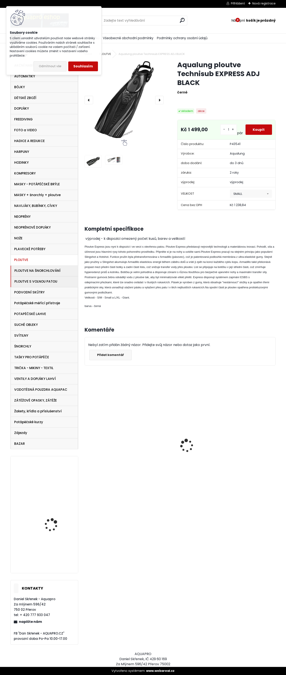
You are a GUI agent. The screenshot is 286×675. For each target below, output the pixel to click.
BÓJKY (19, 87)
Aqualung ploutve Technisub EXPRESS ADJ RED (55, 519)
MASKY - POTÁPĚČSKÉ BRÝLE (37, 184)
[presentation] (89, 100)
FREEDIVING (23, 119)
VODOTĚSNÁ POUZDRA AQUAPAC (40, 389)
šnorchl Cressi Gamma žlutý (252, 477)
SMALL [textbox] (237, 194)
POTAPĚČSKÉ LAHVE (30, 314)
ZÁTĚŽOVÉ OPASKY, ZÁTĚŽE (35, 400)
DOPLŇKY (21, 108)
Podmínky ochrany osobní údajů (182, 38)
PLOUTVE (21, 260)
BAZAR (19, 443)
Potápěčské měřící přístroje (37, 303)
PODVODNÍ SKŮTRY (29, 292)
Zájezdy (20, 433)
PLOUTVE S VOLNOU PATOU (35, 281)
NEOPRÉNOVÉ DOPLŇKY (32, 227)
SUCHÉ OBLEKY (26, 324)
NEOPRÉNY (22, 216)
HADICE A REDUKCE (29, 141)
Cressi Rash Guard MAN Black (204, 463)
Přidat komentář (111, 355)
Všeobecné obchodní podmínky (128, 38)
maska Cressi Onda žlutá (152, 456)
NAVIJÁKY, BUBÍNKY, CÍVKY (35, 206)
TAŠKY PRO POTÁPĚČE (31, 357)
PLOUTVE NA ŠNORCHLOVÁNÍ (37, 270)
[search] (182, 20)
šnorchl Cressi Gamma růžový (107, 477)
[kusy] (227, 129)
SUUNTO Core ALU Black (56, 480)
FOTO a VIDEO (25, 130)
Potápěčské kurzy (28, 422)
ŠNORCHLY (22, 346)
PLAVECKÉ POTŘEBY (29, 249)
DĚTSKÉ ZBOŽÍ (25, 98)
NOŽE (18, 238)
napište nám (30, 621)
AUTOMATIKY (24, 76)
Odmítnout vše (50, 66)
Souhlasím (83, 66)
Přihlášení (238, 3)
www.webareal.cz (160, 671)
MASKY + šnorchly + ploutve (37, 195)
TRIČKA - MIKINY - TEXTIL (33, 368)
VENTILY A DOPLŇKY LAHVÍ (35, 379)
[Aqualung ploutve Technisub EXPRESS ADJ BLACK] (124, 100)
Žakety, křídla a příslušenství (38, 411)
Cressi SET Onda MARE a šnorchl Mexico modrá (56, 552)
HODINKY (21, 162)
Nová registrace (264, 3)
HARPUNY (21, 151)
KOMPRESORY (25, 173)
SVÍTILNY (21, 335)
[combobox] (251, 194)
